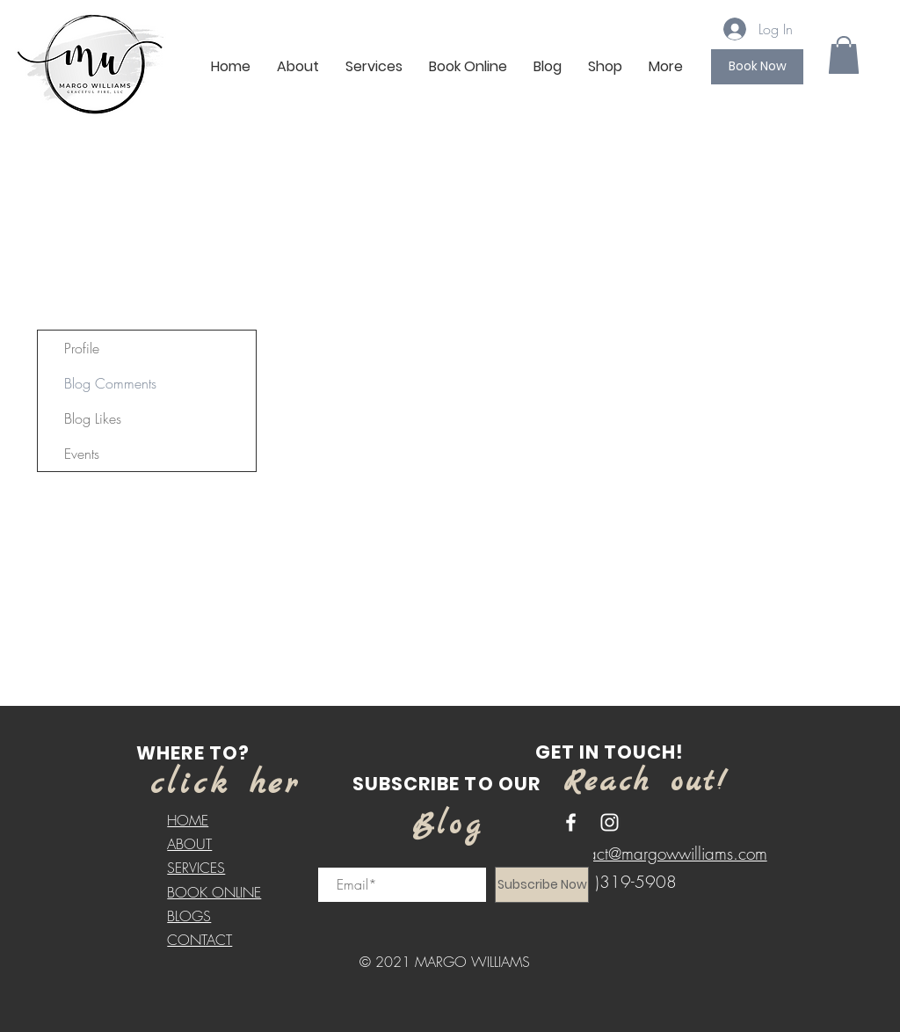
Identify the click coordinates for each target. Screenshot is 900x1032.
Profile (81, 348)
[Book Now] (757, 66)
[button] (844, 55)
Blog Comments (110, 383)
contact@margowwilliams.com (663, 853)
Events (81, 453)
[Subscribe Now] (542, 885)
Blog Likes (92, 418)
